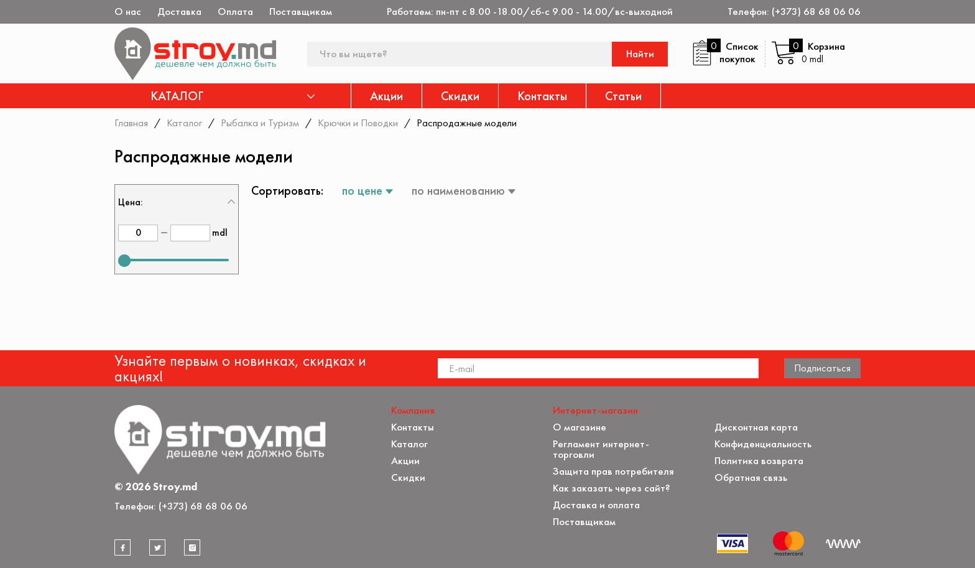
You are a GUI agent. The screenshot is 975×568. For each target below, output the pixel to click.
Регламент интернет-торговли (601, 449)
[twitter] (157, 547)
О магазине (579, 427)
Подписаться (822, 367)
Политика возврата (758, 460)
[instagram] (192, 547)
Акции (386, 95)
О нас (127, 11)
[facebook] (122, 547)
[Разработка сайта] (843, 543)
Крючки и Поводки (358, 122)
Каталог (184, 122)
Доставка (179, 11)
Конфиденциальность (762, 443)
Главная (131, 122)
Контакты (542, 95)
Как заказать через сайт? (611, 488)
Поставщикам (300, 11)
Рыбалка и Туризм (260, 122)
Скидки (460, 95)
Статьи (623, 95)
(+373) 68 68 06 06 (816, 11)
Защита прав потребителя (613, 471)
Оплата (235, 11)
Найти (640, 53)
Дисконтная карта (756, 427)
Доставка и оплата (596, 504)
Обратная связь (750, 477)
